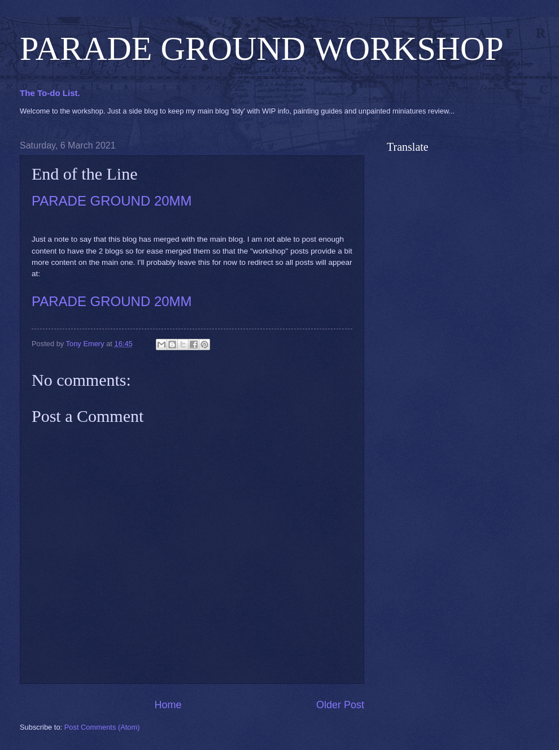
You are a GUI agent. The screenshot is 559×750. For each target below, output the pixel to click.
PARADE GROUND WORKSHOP (262, 48)
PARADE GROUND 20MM (112, 200)
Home (167, 704)
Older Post (340, 704)
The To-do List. (50, 93)
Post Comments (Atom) (102, 727)
